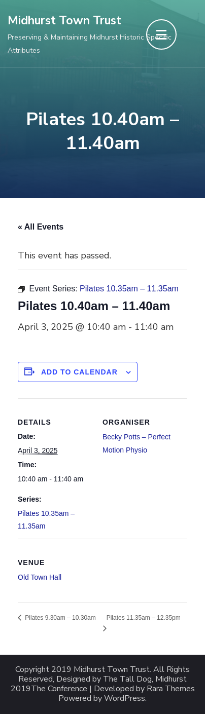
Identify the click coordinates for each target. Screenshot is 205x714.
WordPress (124, 698)
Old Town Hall (39, 577)
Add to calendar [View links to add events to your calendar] (79, 372)
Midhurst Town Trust (64, 20)
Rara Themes (171, 689)
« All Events (40, 226)
